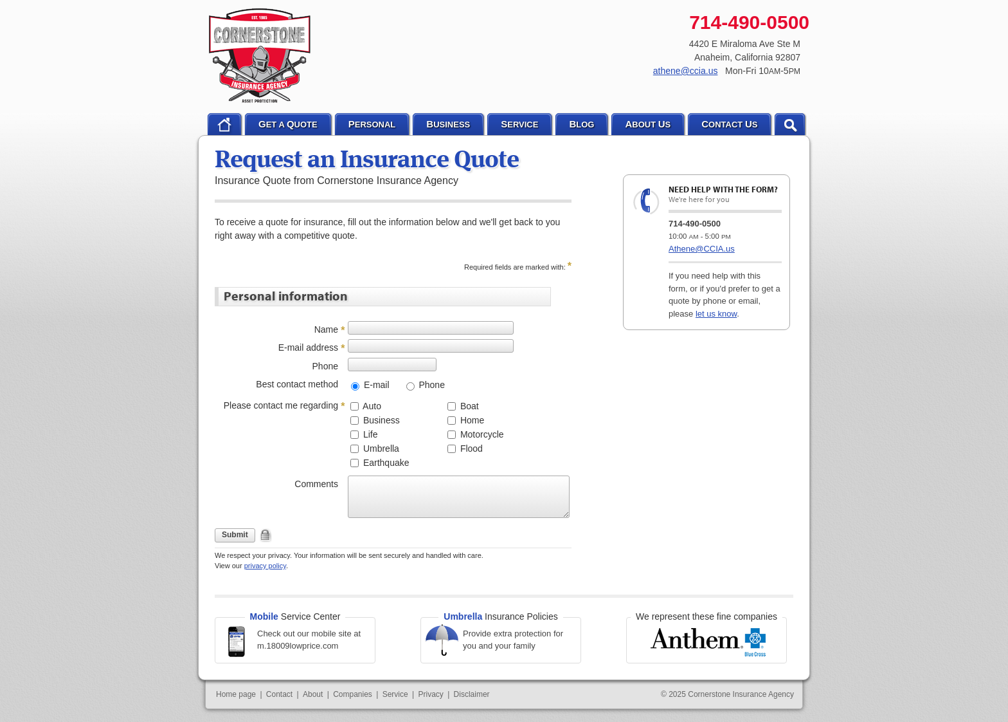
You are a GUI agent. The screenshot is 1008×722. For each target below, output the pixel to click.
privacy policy (265, 565)
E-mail (375, 385)
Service (395, 694)
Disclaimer (472, 694)
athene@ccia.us (685, 71)
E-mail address (308, 347)
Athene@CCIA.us (702, 249)
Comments (316, 484)
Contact (279, 694)
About (313, 694)
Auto (371, 406)
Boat (468, 406)
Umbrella (380, 448)
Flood (470, 448)
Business (380, 420)
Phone (325, 366)
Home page (236, 694)
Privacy (430, 694)
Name (326, 329)
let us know (716, 314)
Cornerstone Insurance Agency (260, 56)
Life (369, 434)
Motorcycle (481, 434)
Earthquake (385, 463)
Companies (352, 694)
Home (471, 420)
